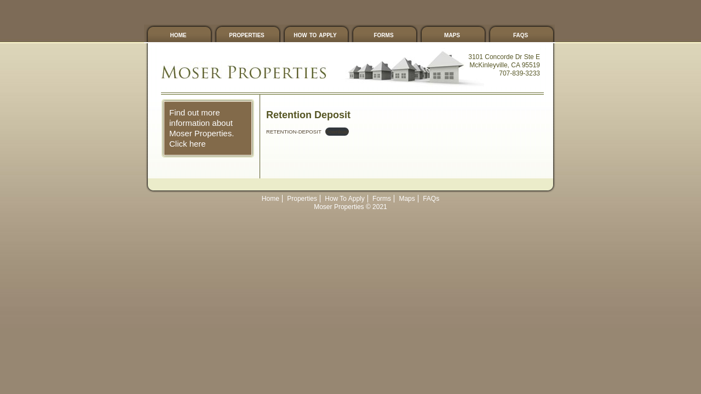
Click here (187, 143)
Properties (246, 34)
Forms (383, 34)
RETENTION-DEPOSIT (293, 132)
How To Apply (315, 34)
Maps (452, 34)
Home (178, 34)
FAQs (520, 34)
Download (337, 132)
